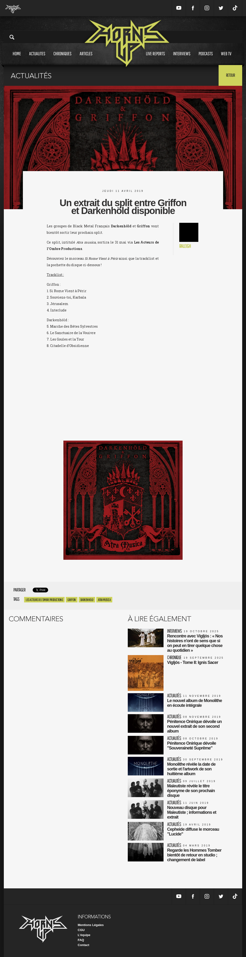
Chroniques (62, 58)
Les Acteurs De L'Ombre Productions (44, 600)
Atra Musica (104, 600)
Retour (230, 75)
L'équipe (84, 935)
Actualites (37, 58)
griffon (71, 600)
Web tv (226, 58)
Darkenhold (86, 600)
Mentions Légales (91, 925)
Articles (86, 58)
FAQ (81, 940)
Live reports (155, 58)
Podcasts (206, 58)
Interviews (182, 58)
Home (17, 58)
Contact (83, 945)
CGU (81, 930)
